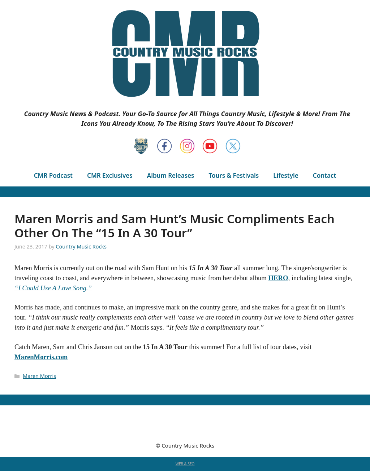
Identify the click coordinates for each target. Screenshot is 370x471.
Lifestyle (285, 175)
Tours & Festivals (233, 175)
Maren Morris (39, 376)
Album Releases (170, 175)
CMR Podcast (53, 175)
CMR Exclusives (110, 175)
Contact (324, 175)
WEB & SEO (185, 463)
